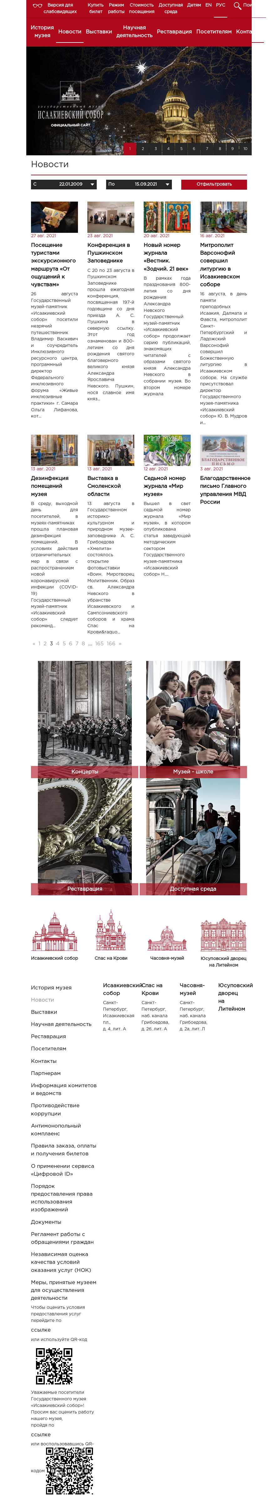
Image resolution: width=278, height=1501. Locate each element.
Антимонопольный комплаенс (56, 1130)
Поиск (250, 5)
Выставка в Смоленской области (104, 486)
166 (111, 644)
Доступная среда (171, 8)
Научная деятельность (134, 32)
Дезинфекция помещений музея (50, 486)
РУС (220, 5)
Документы (46, 1222)
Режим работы (116, 8)
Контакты (249, 32)
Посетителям (214, 32)
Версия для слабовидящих (60, 8)
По (111, 184)
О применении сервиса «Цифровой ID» (62, 1170)
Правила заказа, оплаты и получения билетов (63, 1150)
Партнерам (46, 1073)
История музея (42, 32)
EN (208, 5)
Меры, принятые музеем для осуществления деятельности (63, 1290)
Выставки (99, 32)
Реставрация (174, 32)
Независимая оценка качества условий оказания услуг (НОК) (61, 1262)
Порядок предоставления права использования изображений (62, 1198)
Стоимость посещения (141, 8)
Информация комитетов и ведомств (64, 1089)
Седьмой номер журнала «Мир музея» (165, 486)
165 (99, 644)
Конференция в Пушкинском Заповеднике (108, 253)
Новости (69, 32)
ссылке (41, 1330)
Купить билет (96, 8)
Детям (194, 5)
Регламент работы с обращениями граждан (62, 1238)
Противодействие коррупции (55, 1109)
